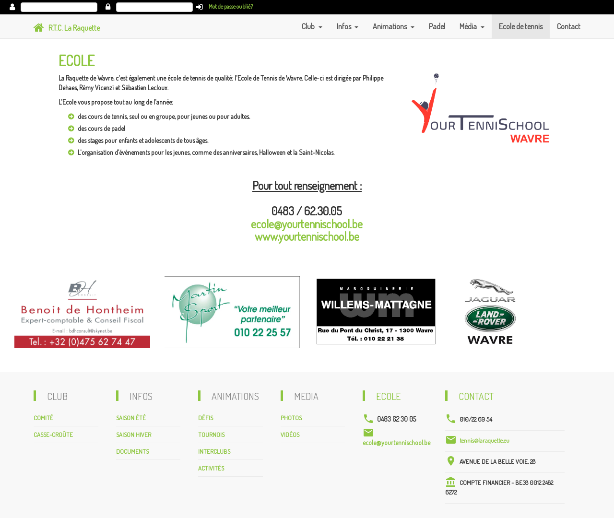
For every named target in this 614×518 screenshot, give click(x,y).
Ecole (388, 396)
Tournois (211, 434)
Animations (390, 26)
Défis (205, 418)
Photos (291, 418)
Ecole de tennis (521, 26)
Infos (345, 26)
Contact (568, 26)
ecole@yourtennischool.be (307, 223)
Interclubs (214, 451)
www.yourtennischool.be (307, 236)
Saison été (131, 418)
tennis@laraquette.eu (484, 440)
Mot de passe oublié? (231, 6)
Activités (211, 468)
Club (309, 26)
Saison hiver (133, 434)
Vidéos (290, 434)
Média (469, 26)
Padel (437, 26)
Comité (43, 418)
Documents (132, 451)
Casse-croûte (53, 434)
